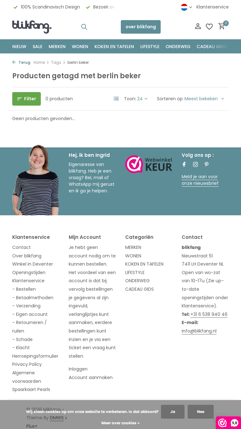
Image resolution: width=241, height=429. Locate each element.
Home (41, 62)
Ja (172, 411)
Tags (58, 62)
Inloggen (78, 369)
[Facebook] (184, 165)
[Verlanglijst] (209, 26)
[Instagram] (195, 165)
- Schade (22, 339)
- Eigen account (30, 314)
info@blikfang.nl (199, 331)
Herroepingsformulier (35, 356)
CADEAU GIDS (139, 289)
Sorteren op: (170, 99)
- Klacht (21, 347)
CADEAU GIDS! (212, 46)
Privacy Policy (27, 364)
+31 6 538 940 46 (209, 314)
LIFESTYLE (135, 272)
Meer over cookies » (120, 423)
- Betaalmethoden (32, 297)
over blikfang (141, 27)
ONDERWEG (178, 46)
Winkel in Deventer (32, 264)
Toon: (130, 99)
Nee (200, 411)
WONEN (80, 46)
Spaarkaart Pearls (31, 389)
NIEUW (19, 46)
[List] (116, 99)
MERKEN (57, 46)
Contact (21, 247)
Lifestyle (149, 46)
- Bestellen (24, 289)
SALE (37, 46)
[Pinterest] (206, 165)
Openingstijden (29, 272)
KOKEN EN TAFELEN (114, 46)
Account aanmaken (91, 377)
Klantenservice (212, 7)
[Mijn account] (198, 27)
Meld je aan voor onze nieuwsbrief (200, 179)
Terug (21, 62)
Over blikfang (26, 256)
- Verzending (26, 306)
